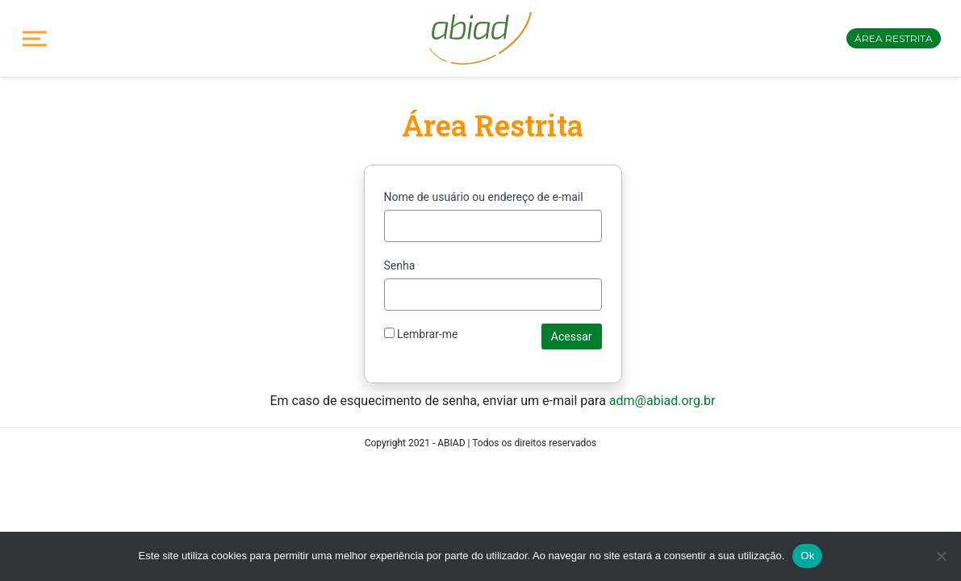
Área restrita (893, 38)
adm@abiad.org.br (662, 400)
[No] (941, 556)
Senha (400, 265)
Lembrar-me (421, 334)
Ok (807, 556)
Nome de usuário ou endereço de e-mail (483, 196)
